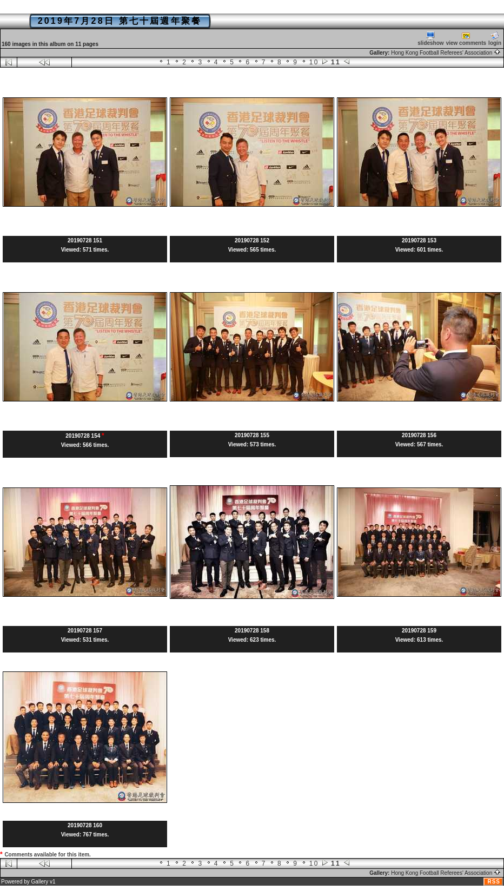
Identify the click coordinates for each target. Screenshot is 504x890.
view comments (466, 38)
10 (314, 62)
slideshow (430, 38)
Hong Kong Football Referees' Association (446, 53)
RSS (493, 882)
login (494, 38)
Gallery (40, 882)
